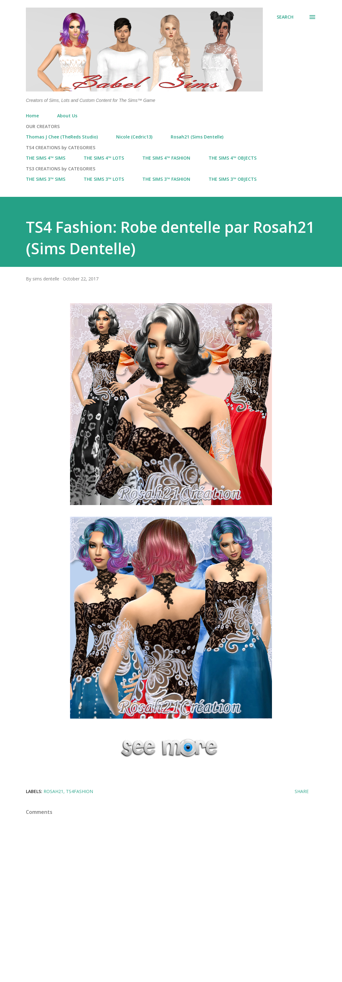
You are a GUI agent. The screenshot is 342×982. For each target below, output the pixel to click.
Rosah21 (53, 791)
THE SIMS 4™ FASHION (166, 158)
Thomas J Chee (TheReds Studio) (62, 137)
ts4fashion (79, 791)
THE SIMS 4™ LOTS (104, 158)
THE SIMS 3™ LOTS (104, 179)
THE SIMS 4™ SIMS (45, 158)
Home (32, 116)
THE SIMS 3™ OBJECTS (232, 179)
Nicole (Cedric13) (134, 137)
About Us (67, 116)
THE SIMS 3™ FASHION (166, 179)
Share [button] (302, 791)
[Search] (285, 17)
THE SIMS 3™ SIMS (45, 179)
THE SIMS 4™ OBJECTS (232, 158)
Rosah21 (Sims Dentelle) (197, 137)
